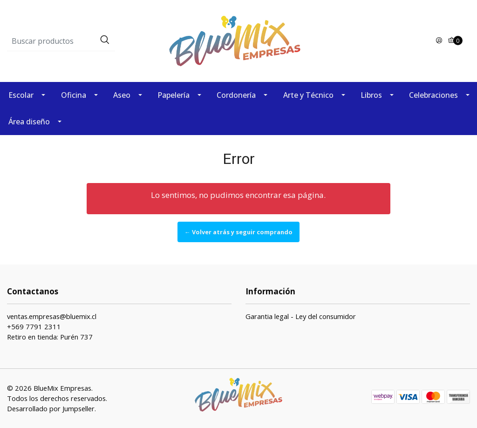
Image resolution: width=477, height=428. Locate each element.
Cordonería (236, 95)
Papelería (173, 95)
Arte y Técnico (308, 95)
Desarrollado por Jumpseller (51, 408)
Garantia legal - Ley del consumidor (300, 316)
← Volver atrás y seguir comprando (238, 232)
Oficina (73, 95)
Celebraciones (433, 95)
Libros (371, 95)
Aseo (121, 95)
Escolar (21, 95)
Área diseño (29, 121)
